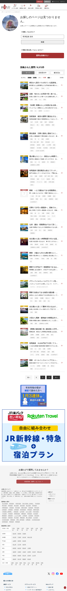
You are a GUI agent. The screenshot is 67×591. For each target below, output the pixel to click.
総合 (49, 77)
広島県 (29, 555)
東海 (31, 244)
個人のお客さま (8, 581)
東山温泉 (16, 505)
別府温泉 (51, 122)
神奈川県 (29, 537)
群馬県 (19, 533)
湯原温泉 (4, 517)
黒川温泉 (16, 517)
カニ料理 (49, 144)
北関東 (43, 196)
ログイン (62, 1)
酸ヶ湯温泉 (29, 517)
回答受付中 (42, 73)
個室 (43, 144)
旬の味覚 (45, 147)
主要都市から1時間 (34, 247)
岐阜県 (19, 548)
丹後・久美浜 (33, 216)
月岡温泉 (10, 509)
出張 (47, 244)
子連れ (42, 88)
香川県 (19, 559)
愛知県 (36, 244)
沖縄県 (42, 563)
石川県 (19, 544)
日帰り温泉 (52, 147)
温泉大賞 (50, 587)
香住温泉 (47, 142)
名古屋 (41, 244)
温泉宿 (40, 110)
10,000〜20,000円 (40, 150)
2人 (35, 110)
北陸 (36, 99)
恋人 (31, 176)
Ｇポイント (51, 500)
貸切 (45, 181)
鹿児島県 (37, 563)
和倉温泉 (16, 511)
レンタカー (46, 110)
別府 (41, 122)
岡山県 (24, 555)
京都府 (47, 213)
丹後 (53, 213)
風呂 (53, 179)
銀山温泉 (28, 505)
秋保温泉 (10, 505)
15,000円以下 (54, 354)
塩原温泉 (30, 507)
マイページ (55, 1)
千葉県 (19, 537)
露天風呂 (32, 144)
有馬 (56, 176)
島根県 (19, 555)
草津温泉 (34, 505)
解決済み (57, 73)
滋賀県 (14, 552)
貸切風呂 (32, 181)
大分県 (36, 122)
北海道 (13, 529)
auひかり (8, 590)
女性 (40, 348)
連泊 (54, 196)
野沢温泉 (36, 507)
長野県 (19, 541)
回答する (39, 1)
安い (38, 124)
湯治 (42, 124)
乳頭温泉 (37, 503)
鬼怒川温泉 (24, 507)
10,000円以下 (33, 201)
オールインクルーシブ (42, 286)
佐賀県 (16, 563)
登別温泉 (11, 503)
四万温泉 (17, 507)
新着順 (29, 77)
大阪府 (24, 552)
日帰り (32, 150)
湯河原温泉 (23, 509)
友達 (31, 99)
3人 (35, 162)
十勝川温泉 (18, 503)
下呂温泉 (4, 513)
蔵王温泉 (22, 505)
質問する (47, 1)
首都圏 (49, 196)
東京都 (24, 537)
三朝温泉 (24, 515)
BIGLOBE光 (9, 587)
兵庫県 (47, 139)
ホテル (32, 354)
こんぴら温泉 (17, 515)
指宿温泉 (17, 521)
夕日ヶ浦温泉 (42, 216)
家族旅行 (32, 147)
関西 (55, 258)
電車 (36, 312)
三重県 (29, 548)
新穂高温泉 (17, 513)
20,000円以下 (45, 247)
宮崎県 (33, 563)
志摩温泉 (28, 519)
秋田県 (32, 529)
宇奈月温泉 (36, 511)
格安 (53, 124)
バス (48, 88)
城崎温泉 (23, 513)
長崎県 (21, 563)
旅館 (53, 351)
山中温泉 (22, 511)
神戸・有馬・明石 (49, 176)
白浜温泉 (35, 513)
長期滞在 (48, 124)
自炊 (31, 127)
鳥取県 (14, 555)
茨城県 (24, 533)
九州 (31, 122)
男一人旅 (38, 196)
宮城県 (27, 529)
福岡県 (12, 563)
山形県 (37, 529)
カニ (40, 99)
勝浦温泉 (4, 515)
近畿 (42, 139)
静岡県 (14, 548)
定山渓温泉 (5, 503)
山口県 (34, 555)
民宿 (45, 99)
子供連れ (37, 88)
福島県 (41, 529)
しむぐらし (51, 590)
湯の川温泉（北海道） (28, 503)
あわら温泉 (28, 511)
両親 (31, 323)
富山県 (14, 544)
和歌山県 (39, 552)
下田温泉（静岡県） (7, 511)
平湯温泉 (10, 513)
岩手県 (23, 529)
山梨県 (14, 541)
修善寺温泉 (36, 509)
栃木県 (14, 533)
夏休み (52, 365)
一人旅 (32, 196)
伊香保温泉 (5, 507)
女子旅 (37, 354)
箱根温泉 (12, 519)
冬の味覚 (39, 147)
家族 (31, 88)
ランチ (42, 179)
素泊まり (32, 124)
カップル (32, 365)
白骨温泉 (4, 509)
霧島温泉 (22, 517)
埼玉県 (14, 537)
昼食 (54, 144)
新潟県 (24, 541)
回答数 (35, 77)
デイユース (39, 181)
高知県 (29, 559)
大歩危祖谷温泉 (36, 519)
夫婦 (31, 230)
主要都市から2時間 (34, 164)
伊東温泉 (29, 509)
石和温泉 (16, 509)
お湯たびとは (52, 494)
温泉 (38, 179)
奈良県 (34, 552)
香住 (42, 142)
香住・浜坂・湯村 (34, 142)
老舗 (48, 354)
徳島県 (14, 559)
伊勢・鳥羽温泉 (20, 519)
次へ (56, 377)
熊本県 (25, 563)
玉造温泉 (30, 515)
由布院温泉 (5, 521)
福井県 (24, 544)
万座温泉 (11, 507)
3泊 (48, 301)
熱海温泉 (11, 521)
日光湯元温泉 (5, 519)
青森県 (18, 529)
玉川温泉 (35, 517)
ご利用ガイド (52, 496)
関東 (37, 199)
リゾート (32, 286)
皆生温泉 (36, 515)
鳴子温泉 (4, 505)
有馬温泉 (32, 179)
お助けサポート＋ (32, 587)
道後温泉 (10, 515)
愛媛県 (24, 559)
